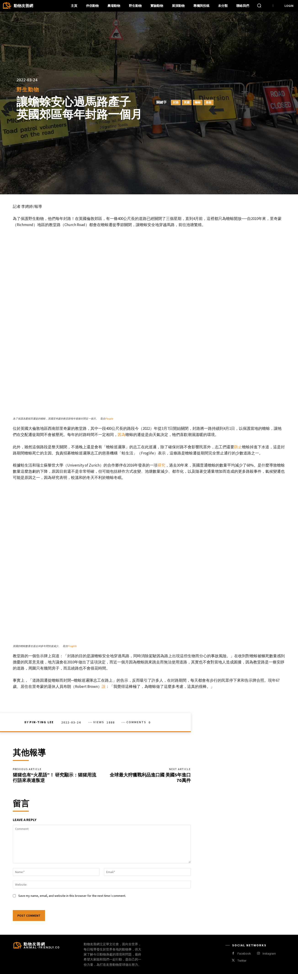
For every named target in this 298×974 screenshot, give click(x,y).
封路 (176, 102)
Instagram (269, 953)
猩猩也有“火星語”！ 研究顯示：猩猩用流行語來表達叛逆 (54, 777)
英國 (187, 102)
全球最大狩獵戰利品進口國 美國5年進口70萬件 (150, 777)
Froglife (72, 646)
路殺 (209, 102)
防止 (238, 446)
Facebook (244, 953)
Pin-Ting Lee (41, 722)
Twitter (241, 960)
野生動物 (27, 89)
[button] (259, 5)
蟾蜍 (198, 102)
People (109, 418)
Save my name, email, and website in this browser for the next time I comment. (72, 896)
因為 (121, 434)
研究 (161, 465)
